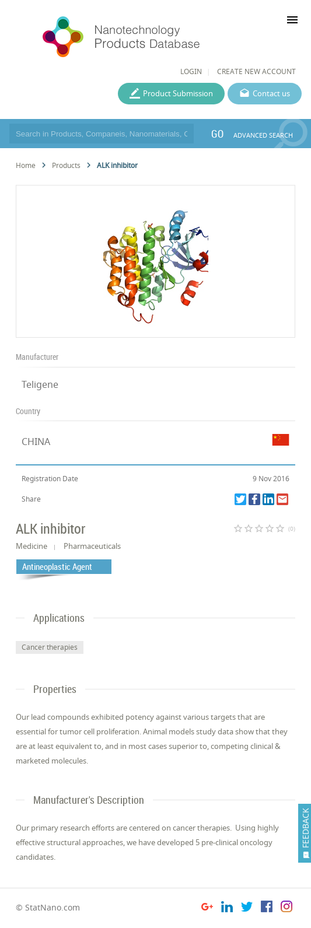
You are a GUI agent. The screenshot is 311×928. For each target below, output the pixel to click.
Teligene (40, 384)
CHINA (36, 441)
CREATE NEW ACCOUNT (256, 71)
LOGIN (191, 71)
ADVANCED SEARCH (263, 135)
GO (217, 134)
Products (66, 165)
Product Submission (178, 93)
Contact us (271, 93)
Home (26, 165)
